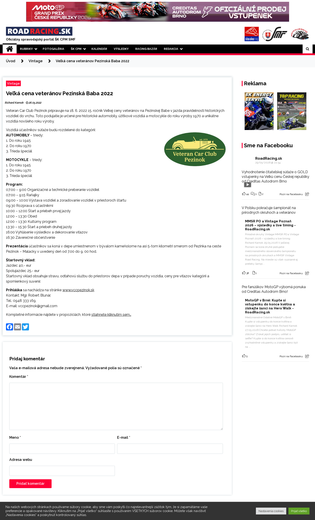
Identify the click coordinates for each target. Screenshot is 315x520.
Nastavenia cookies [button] (271, 511)
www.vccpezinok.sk (78, 290)
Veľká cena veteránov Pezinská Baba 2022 (59, 93)
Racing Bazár (146, 48)
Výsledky (121, 48)
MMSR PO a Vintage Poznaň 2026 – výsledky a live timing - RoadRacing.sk (270, 225)
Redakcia (171, 48)
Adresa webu (20, 460)
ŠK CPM (76, 48)
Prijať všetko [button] (299, 511)
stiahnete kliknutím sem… (111, 314)
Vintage (13, 83)
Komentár (18, 376)
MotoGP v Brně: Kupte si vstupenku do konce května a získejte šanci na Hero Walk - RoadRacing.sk (270, 306)
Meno (15, 437)
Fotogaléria (53, 48)
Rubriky (26, 48)
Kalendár (99, 48)
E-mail (123, 437)
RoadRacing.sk (268, 158)
